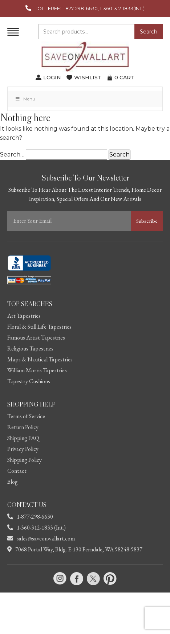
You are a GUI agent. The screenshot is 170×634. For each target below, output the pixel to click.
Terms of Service (26, 416)
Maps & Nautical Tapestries (40, 359)
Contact (17, 471)
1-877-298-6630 (30, 516)
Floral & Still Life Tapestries (39, 326)
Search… (12, 154)
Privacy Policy (23, 449)
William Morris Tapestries (37, 370)
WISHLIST (87, 77)
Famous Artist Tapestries (36, 337)
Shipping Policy (24, 460)
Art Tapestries (24, 316)
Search (148, 31)
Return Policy (23, 427)
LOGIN (52, 77)
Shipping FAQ (23, 438)
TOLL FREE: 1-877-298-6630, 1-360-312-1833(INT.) (90, 8)
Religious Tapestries (30, 348)
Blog (12, 482)
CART (124, 77)
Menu (25, 99)
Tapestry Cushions (28, 381)
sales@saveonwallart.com (41, 538)
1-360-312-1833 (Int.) (36, 527)
